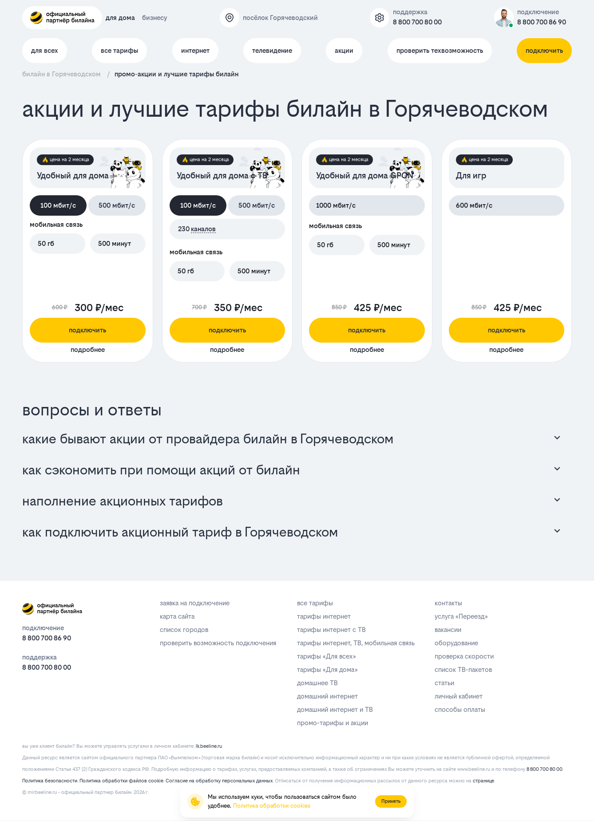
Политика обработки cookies (271, 805)
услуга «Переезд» (461, 616)
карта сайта (177, 616)
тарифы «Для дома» (327, 669)
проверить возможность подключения (218, 643)
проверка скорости (464, 656)
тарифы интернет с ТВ (331, 629)
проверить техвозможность (439, 50)
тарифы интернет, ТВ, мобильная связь (356, 643)
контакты (448, 603)
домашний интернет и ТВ (335, 709)
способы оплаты (460, 709)
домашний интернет (327, 696)
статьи (444, 683)
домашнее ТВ (317, 683)
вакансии (448, 629)
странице (483, 781)
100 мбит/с (58, 205)
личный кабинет (459, 696)
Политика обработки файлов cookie (121, 781)
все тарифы (119, 50)
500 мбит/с (117, 205)
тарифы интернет (324, 616)
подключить (544, 50)
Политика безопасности (49, 781)
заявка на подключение (195, 603)
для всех (44, 50)
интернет (195, 50)
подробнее (88, 349)
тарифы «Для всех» (326, 656)
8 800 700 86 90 (541, 22)
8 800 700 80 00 (417, 22)
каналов (203, 229)
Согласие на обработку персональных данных (219, 781)
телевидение (272, 50)
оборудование (456, 643)
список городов (184, 629)
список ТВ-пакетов (463, 669)
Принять (390, 801)
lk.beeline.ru (209, 746)
